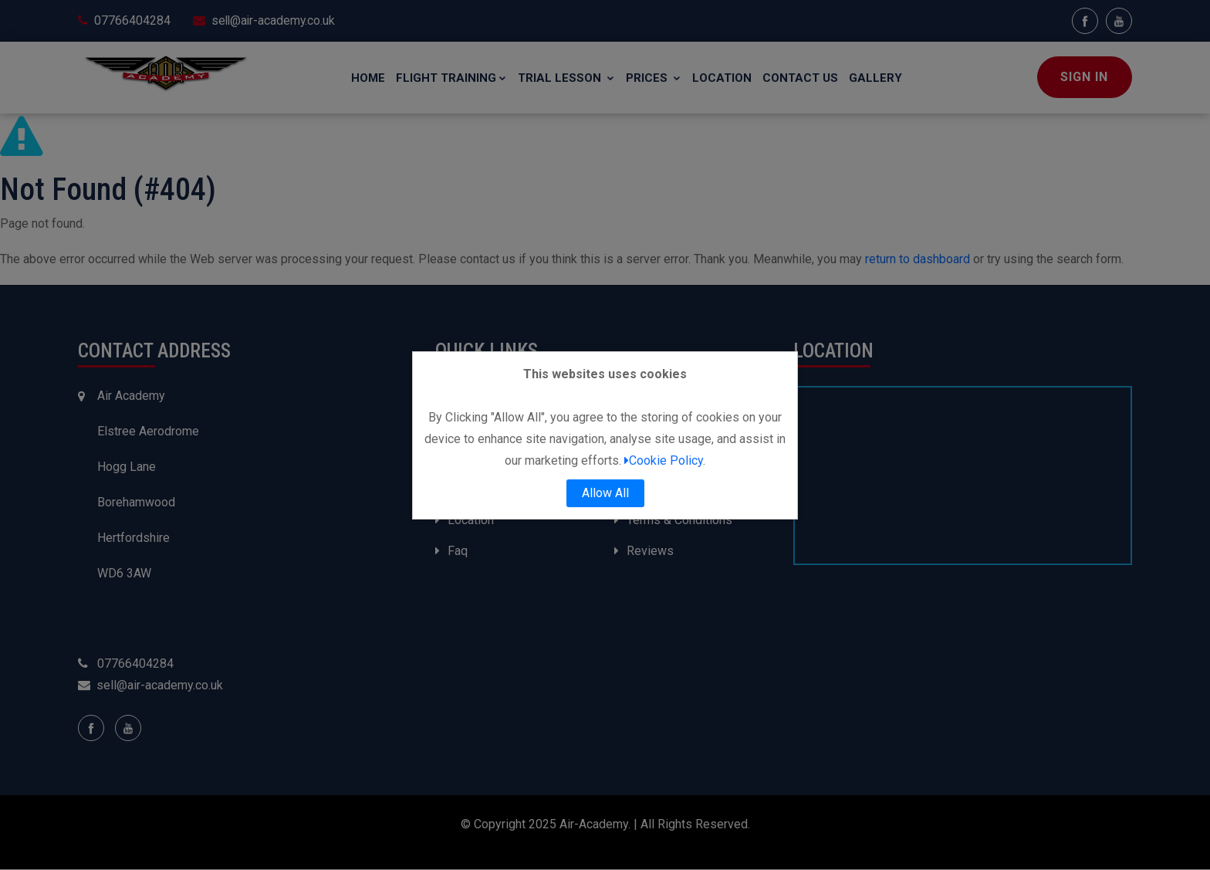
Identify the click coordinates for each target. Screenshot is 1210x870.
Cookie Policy (663, 460)
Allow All (605, 493)
